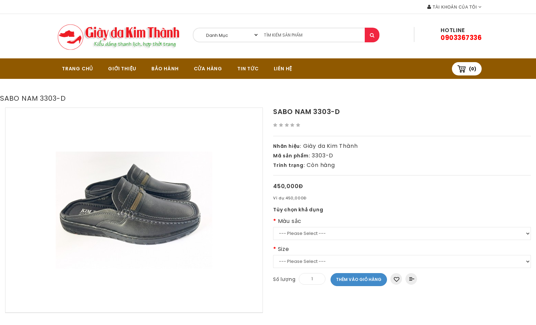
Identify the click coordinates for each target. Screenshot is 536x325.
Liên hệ (283, 68)
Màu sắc (290, 221)
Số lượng (284, 279)
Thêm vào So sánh (411, 279)
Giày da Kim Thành (330, 146)
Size (283, 249)
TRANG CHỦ (77, 68)
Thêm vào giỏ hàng (358, 279)
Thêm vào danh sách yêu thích (396, 279)
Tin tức (248, 68)
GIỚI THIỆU (122, 68)
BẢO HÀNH (164, 68)
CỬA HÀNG (208, 68)
